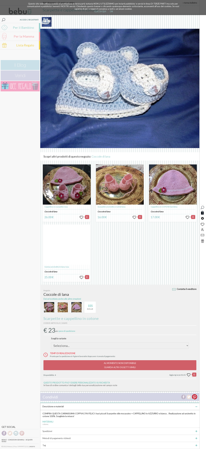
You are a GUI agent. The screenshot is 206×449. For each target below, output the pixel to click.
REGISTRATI (33, 19)
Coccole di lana (101, 156)
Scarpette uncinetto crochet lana (111, 207)
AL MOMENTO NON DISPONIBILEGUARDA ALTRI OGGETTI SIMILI (120, 365)
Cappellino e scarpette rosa (56, 207)
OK (111, 11)
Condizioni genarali (16, 440)
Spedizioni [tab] (119, 431)
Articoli (90, 306)
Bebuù (4, 440)
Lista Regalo (25, 45)
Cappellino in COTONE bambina (164, 207)
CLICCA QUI (100, 11)
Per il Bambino (23, 27)
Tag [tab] (119, 445)
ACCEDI (23, 19)
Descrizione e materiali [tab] (119, 406)
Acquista (29, 440)
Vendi (4, 441)
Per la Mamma (24, 36)
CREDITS (32, 446)
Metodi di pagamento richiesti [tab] (119, 438)
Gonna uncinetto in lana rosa (56, 267)
